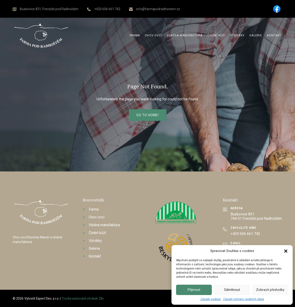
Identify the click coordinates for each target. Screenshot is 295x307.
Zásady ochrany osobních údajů (243, 299)
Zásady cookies (210, 299)
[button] (285, 251)
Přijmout (194, 290)
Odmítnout (232, 290)
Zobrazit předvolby (270, 290)
